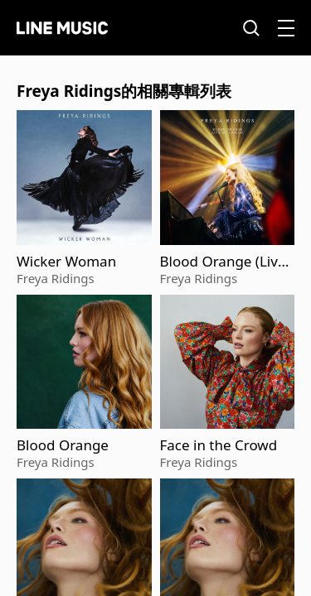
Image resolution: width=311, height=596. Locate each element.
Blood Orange (63, 445)
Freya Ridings (56, 278)
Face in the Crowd (219, 445)
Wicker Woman (66, 261)
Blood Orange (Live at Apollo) (223, 261)
